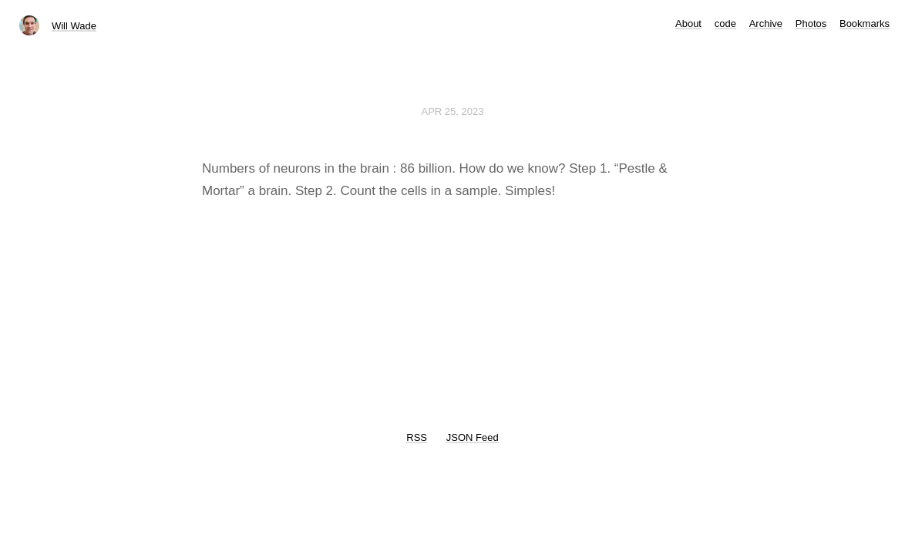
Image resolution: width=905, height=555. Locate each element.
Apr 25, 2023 (453, 111)
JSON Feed (472, 437)
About (688, 23)
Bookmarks (864, 23)
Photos (811, 23)
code (725, 23)
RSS (416, 437)
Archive (765, 23)
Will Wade (74, 26)
